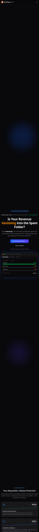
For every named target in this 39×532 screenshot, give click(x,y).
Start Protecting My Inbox (19, 241)
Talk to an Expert (19, 245)
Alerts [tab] (18, 257)
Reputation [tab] (12, 257)
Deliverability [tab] (5, 257)
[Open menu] (37, 2)
